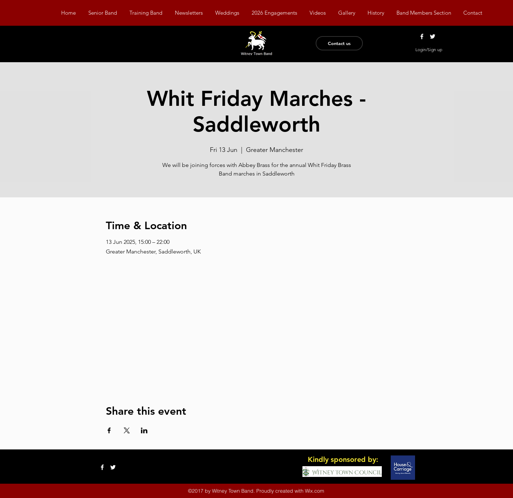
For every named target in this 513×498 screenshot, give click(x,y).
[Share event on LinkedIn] (144, 430)
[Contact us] (339, 43)
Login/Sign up (428, 49)
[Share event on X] (126, 430)
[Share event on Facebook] (109, 430)
